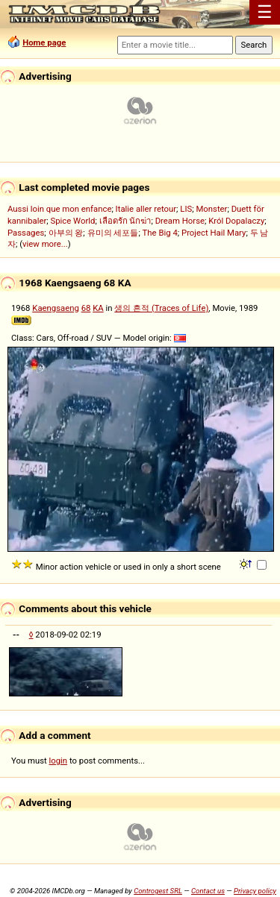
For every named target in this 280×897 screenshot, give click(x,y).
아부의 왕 (66, 232)
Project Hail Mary (213, 232)
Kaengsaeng (55, 308)
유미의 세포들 (113, 232)
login (58, 760)
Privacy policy (255, 891)
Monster (211, 209)
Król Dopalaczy (236, 220)
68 (86, 308)
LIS (186, 209)
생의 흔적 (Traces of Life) (161, 308)
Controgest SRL (158, 891)
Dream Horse (180, 220)
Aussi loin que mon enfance (59, 209)
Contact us (208, 891)
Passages (25, 232)
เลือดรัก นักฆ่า (125, 220)
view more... (45, 244)
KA (98, 308)
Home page (44, 42)
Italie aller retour (146, 209)
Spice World (73, 220)
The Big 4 (160, 232)
